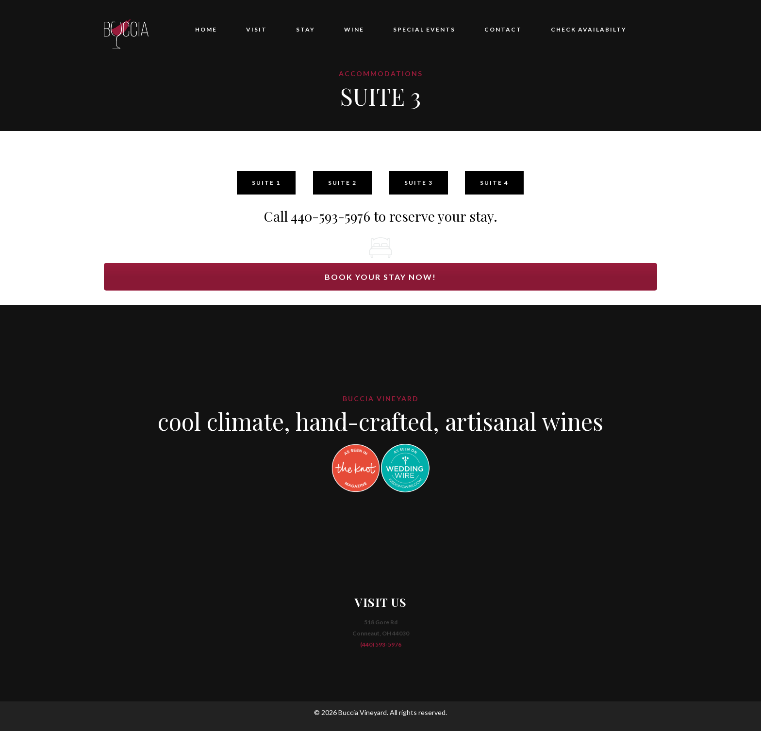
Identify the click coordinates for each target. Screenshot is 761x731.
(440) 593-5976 (380, 644)
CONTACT (503, 29)
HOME (206, 29)
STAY (305, 29)
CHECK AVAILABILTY (589, 29)
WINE (354, 29)
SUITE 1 (266, 182)
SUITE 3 (418, 182)
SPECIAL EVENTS (424, 29)
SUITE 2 (342, 182)
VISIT (256, 29)
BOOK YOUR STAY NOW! (380, 276)
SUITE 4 (494, 182)
